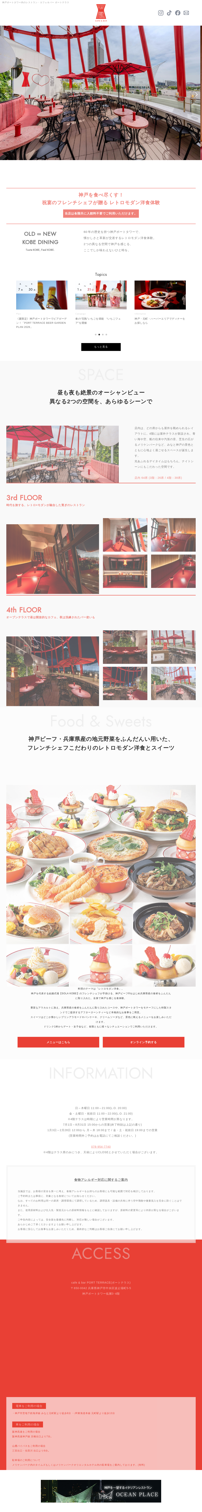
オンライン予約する (143, 1042)
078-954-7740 (101, 1162)
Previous (6, 94)
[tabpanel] (101, 93)
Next (195, 94)
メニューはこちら (58, 1042)
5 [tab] (113, 153)
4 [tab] (107, 153)
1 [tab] (89, 153)
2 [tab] (95, 153)
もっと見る (101, 346)
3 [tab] (101, 153)
